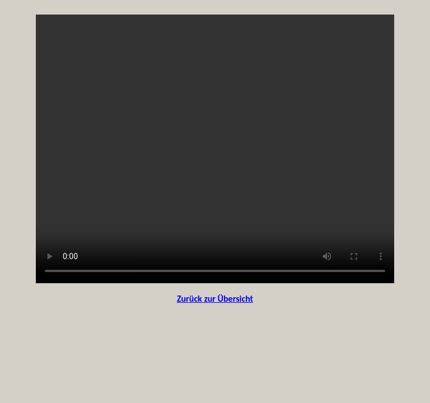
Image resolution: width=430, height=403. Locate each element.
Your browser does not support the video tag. (215, 149)
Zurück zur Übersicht (215, 298)
